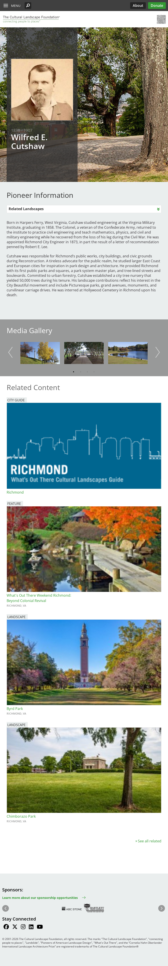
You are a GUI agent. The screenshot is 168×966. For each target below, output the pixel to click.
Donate (157, 5)
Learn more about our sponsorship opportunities (40, 898)
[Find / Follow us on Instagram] (23, 927)
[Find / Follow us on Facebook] (6, 927)
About (138, 5)
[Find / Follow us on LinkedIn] (31, 927)
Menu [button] (15, 6)
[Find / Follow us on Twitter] (15, 927)
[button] (28, 5)
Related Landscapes (26, 208)
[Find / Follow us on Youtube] (40, 927)
